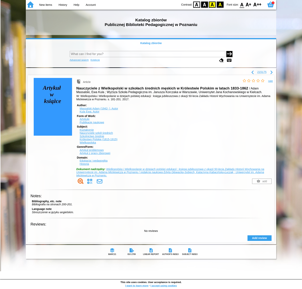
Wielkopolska (88, 142)
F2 (257, 4)
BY (220, 4)
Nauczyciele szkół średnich (96, 132)
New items (45, 4)
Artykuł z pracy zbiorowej (95, 153)
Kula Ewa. (89, 111)
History (63, 4)
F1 (248, 4)
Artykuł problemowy (92, 150)
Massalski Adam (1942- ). (99, 108)
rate (270, 81)
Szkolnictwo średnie (92, 136)
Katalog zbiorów (151, 43)
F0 (242, 4)
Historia (84, 163)
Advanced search (79, 59)
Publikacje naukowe (92, 122)
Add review (259, 238)
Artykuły (84, 119)
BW (204, 4)
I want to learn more (136, 285)
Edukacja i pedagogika (93, 160)
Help (76, 4)
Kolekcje (95, 59)
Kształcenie (87, 129)
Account (91, 4)
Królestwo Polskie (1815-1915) (98, 139)
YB (212, 4)
